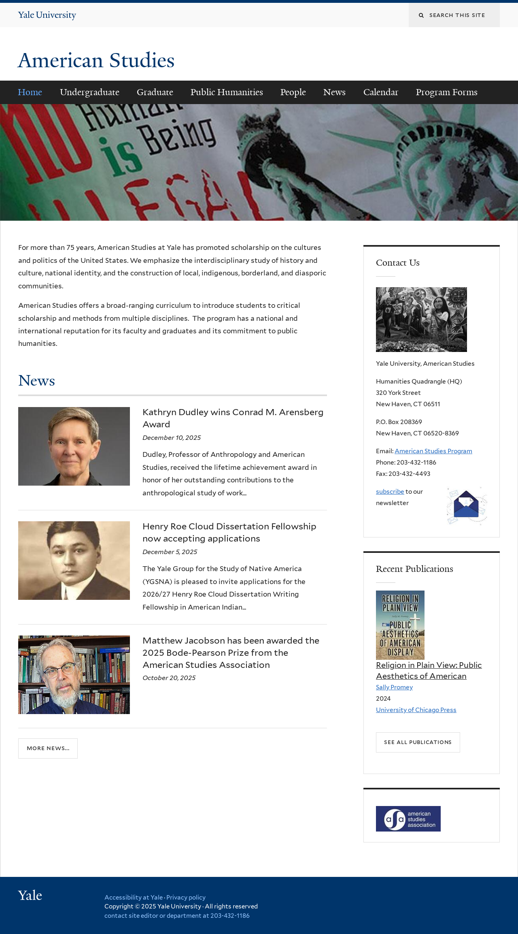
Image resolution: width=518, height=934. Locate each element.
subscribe (390, 491)
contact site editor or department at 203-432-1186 (177, 915)
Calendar (381, 92)
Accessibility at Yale (133, 897)
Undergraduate (89, 92)
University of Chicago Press (416, 710)
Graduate (155, 92)
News (334, 92)
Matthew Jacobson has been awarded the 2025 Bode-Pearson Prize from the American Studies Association (230, 652)
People (293, 92)
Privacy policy (186, 897)
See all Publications (418, 742)
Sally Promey (394, 687)
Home (30, 92)
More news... (48, 748)
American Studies (99, 60)
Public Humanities (227, 92)
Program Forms (447, 92)
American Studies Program (433, 451)
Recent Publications (414, 569)
